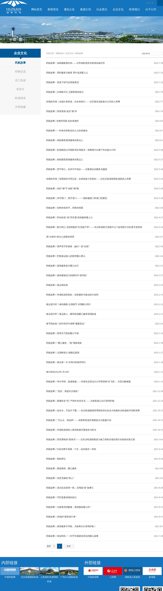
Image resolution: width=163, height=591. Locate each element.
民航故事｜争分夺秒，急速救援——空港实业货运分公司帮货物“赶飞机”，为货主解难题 (88, 381)
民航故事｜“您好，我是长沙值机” (62, 391)
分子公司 (150, 9)
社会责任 (101, 9)
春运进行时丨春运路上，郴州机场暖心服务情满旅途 (71, 314)
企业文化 (118, 9)
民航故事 (20, 62)
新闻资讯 (53, 9)
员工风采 (20, 80)
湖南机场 (59, 53)
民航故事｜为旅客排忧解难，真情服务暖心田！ (69, 507)
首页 (49, 546)
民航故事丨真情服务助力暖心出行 (62, 266)
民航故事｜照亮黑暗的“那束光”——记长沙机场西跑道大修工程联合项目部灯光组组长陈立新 (90, 439)
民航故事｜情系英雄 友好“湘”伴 (61, 111)
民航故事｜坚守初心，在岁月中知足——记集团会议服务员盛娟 (76, 169)
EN (148, 3)
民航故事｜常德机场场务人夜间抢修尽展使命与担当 (71, 430)
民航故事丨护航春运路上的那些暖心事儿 (65, 256)
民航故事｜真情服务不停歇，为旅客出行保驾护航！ (71, 526)
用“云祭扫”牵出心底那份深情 (60, 237)
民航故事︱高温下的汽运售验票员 (62, 82)
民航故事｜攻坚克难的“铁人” (60, 478)
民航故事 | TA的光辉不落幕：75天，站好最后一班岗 (71, 449)
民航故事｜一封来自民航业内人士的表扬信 (66, 130)
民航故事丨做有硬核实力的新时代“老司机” (66, 275)
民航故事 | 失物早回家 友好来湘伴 (62, 121)
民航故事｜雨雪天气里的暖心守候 (62, 333)
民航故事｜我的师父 (56, 459)
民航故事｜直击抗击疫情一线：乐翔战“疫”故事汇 (70, 488)
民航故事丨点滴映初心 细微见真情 (62, 352)
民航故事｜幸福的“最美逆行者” (61, 517)
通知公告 (69, 9)
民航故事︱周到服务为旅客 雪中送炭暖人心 (67, 73)
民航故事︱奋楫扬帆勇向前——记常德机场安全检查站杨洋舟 (75, 63)
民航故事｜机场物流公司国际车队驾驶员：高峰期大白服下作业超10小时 (81, 150)
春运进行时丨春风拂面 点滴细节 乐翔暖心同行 (68, 304)
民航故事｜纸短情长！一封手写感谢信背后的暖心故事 (72, 536)
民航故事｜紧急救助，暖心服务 (61, 468)
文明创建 (20, 106)
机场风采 (20, 98)
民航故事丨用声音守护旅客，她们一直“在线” (67, 246)
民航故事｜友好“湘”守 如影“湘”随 (62, 188)
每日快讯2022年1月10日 (57, 372)
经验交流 (20, 71)
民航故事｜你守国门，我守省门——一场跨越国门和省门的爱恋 (76, 198)
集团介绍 (85, 9)
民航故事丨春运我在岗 (57, 285)
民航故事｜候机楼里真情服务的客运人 (64, 140)
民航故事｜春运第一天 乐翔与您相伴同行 (66, 362)
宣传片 (20, 89)
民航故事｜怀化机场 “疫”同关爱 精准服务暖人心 (69, 217)
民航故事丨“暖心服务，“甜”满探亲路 (64, 343)
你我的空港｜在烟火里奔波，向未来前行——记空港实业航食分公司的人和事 (83, 101)
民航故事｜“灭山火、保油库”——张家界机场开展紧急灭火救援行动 (78, 420)
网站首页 (36, 9)
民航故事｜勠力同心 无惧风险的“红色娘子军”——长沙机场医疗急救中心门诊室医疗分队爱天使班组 (94, 227)
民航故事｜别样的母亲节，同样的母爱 (64, 208)
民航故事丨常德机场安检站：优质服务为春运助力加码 (72, 295)
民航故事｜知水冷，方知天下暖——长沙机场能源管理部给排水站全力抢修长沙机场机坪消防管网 (93, 410)
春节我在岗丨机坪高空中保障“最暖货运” (65, 323)
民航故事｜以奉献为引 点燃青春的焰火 (65, 92)
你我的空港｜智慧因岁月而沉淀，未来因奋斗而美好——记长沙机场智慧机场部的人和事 (88, 179)
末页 (68, 546)
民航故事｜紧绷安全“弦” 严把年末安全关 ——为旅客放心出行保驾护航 (80, 401)
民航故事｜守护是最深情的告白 (61, 497)
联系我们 (134, 9)
